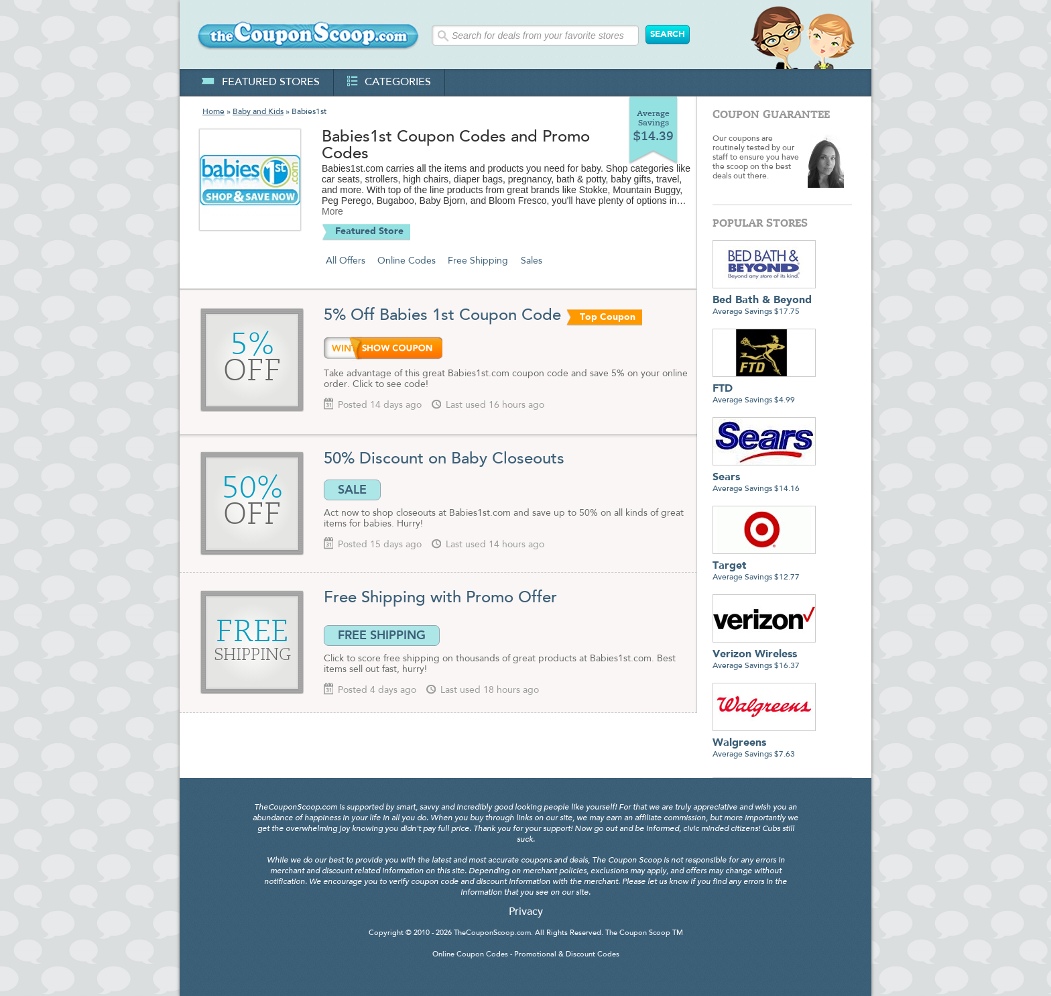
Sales (531, 261)
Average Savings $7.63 (764, 743)
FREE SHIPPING (382, 635)
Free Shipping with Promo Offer (440, 598)
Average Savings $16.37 (764, 655)
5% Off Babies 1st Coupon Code (442, 316)
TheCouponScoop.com (492, 933)
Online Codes (406, 261)
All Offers (345, 261)
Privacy (526, 912)
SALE (352, 489)
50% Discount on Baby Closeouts (444, 459)
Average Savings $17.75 (764, 301)
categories (389, 82)
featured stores (260, 82)
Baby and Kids (258, 112)
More (332, 211)
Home (213, 112)
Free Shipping (478, 261)
